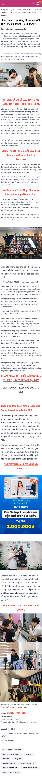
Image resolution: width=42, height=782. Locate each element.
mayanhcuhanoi (9, 763)
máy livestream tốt (10, 768)
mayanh (6, 759)
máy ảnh (18, 759)
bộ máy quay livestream (11, 754)
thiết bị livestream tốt (11, 772)
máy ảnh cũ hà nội (27, 763)
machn (28, 754)
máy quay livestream (30, 768)
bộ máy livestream (14, 750)
